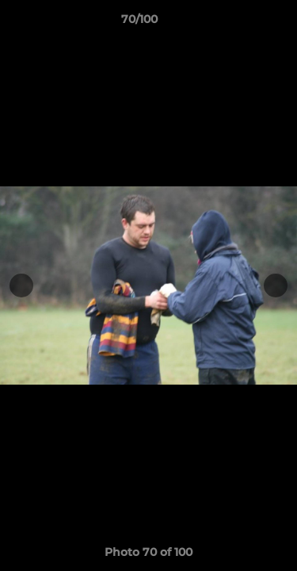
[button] (239, 23)
